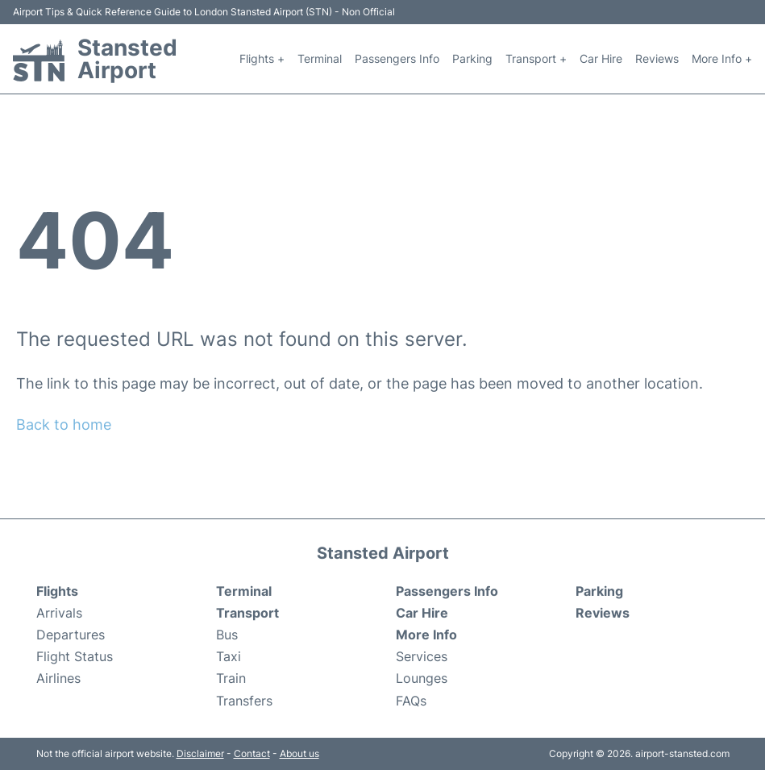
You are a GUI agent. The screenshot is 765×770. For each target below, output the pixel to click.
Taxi (228, 656)
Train (231, 678)
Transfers (244, 701)
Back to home (63, 424)
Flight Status (74, 656)
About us (299, 753)
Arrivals (59, 613)
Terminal (319, 58)
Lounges (421, 678)
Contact (252, 753)
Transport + (536, 58)
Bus (227, 634)
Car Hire (601, 58)
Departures (70, 634)
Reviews (657, 58)
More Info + (722, 58)
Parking (472, 58)
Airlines (58, 678)
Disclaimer (200, 753)
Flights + (262, 58)
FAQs (411, 701)
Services (421, 656)
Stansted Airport (127, 58)
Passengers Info (397, 58)
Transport (247, 613)
